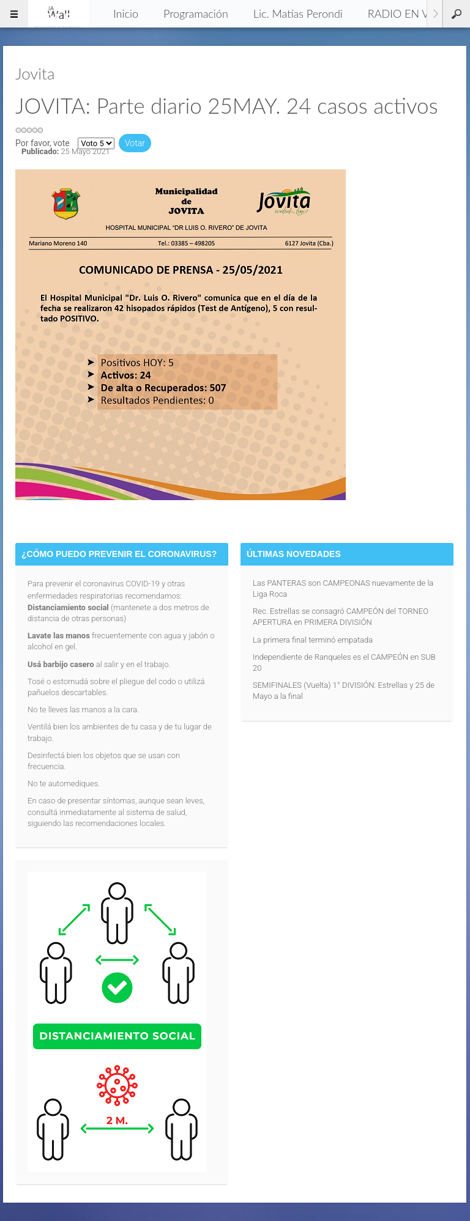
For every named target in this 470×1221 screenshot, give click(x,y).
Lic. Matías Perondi (298, 13)
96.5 (58, 13)
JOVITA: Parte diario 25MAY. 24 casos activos (226, 105)
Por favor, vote (42, 143)
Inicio (125, 13)
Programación (195, 13)
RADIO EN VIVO (408, 13)
